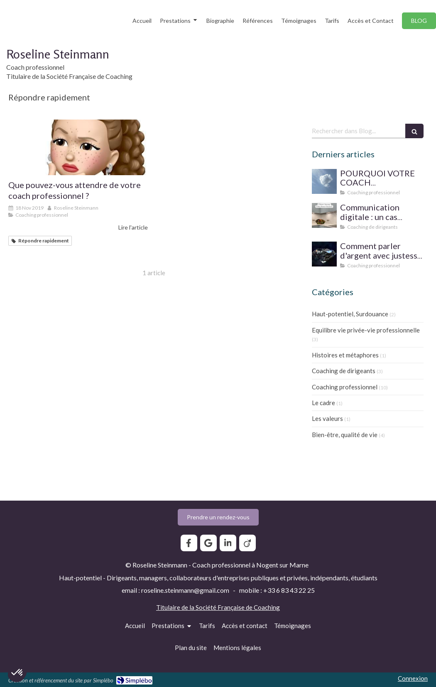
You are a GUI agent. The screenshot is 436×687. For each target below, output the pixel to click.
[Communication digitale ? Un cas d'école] (324, 215)
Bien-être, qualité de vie (344, 434)
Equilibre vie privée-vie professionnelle (366, 330)
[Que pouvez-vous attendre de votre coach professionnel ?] (78, 147)
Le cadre (323, 402)
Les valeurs (327, 418)
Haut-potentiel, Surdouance (350, 314)
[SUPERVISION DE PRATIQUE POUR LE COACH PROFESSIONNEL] (324, 181)
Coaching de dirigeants (343, 370)
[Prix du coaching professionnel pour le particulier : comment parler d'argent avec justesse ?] (324, 254)
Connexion (413, 678)
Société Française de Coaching (238, 607)
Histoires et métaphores (345, 355)
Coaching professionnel (344, 387)
